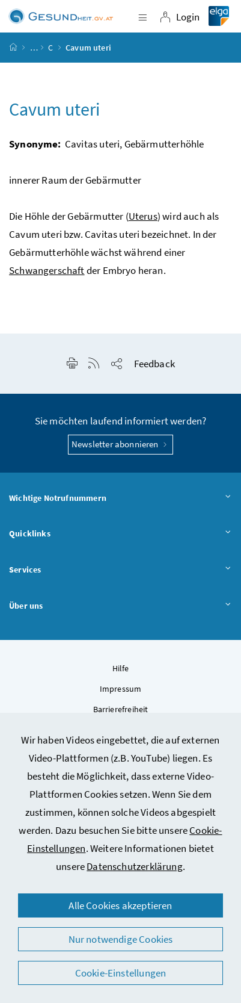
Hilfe (120, 668)
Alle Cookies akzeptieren (120, 905)
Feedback (154, 364)
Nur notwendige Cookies (121, 939)
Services (120, 570)
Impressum (121, 688)
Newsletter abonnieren (120, 444)
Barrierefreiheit (120, 709)
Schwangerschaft (47, 270)
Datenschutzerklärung (135, 866)
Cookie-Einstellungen (120, 973)
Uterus (143, 216)
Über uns (120, 606)
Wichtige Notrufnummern (120, 498)
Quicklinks (120, 534)
